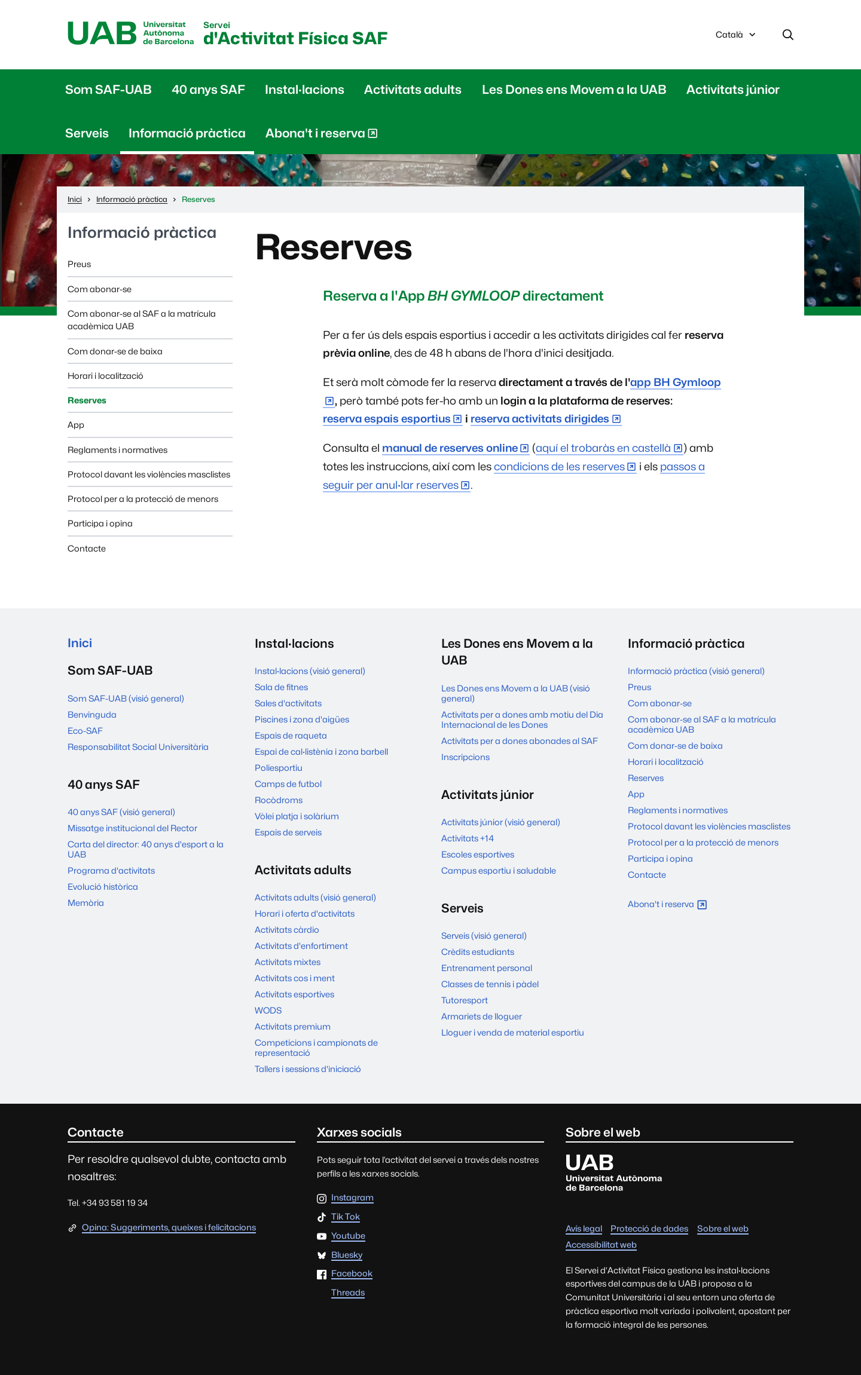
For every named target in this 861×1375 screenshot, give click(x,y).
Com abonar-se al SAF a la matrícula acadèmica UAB (142, 320)
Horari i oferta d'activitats (305, 914)
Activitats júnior (733, 89)
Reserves (87, 401)
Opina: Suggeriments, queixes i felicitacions (169, 1227)
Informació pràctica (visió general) (696, 671)
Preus (79, 264)
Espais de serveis (288, 833)
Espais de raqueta (291, 736)
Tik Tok (345, 1217)
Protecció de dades (649, 1229)
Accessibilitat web (601, 1245)
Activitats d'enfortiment (301, 946)
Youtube (348, 1236)
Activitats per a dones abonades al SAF (519, 741)
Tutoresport (464, 1001)
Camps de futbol (288, 784)
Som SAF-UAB (108, 89)
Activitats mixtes (287, 962)
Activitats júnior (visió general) (500, 822)
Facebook (352, 1274)
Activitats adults (413, 89)
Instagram (352, 1198)
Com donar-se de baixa (115, 351)
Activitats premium (293, 1027)
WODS (268, 1011)
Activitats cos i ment (295, 978)
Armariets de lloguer (481, 1017)
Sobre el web (723, 1229)
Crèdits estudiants (477, 952)
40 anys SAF (208, 89)
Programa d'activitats (111, 871)
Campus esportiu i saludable (498, 871)
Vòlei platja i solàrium (297, 816)
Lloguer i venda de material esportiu (512, 1033)
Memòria (86, 904)
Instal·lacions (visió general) (310, 671)
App (76, 425)
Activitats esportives (294, 995)
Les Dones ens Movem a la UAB (574, 89)
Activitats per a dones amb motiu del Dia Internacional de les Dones (522, 719)
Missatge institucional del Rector (132, 829)
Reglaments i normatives (117, 450)
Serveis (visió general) (484, 936)
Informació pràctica (187, 133)
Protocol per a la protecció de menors (143, 499)
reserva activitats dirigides (540, 419)
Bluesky (346, 1255)
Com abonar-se (100, 289)
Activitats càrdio (287, 930)
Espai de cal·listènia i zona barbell (321, 752)
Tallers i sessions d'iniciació (308, 1069)
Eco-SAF (85, 731)
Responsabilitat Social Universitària (138, 747)
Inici (80, 643)
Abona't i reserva (321, 136)
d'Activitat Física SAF (301, 35)
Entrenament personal (486, 968)
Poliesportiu (279, 768)
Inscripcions (465, 757)
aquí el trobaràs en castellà (603, 448)
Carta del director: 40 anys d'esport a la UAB (146, 850)
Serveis (87, 133)
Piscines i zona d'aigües (302, 720)
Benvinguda (92, 715)
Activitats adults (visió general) (315, 898)
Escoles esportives (477, 855)
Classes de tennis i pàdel (490, 984)
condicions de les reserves (559, 467)
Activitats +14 (467, 839)
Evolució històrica (103, 888)
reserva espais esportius (387, 419)
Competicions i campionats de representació (316, 1048)
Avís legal (584, 1229)
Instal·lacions (304, 89)
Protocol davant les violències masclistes (149, 475)
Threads (348, 1293)
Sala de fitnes (281, 687)
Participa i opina (100, 524)
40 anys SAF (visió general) (121, 813)
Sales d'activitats (288, 704)
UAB (132, 34)
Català (736, 38)
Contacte (87, 548)
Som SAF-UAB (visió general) (126, 699)
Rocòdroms (279, 800)
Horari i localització (106, 376)
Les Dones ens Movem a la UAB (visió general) (515, 693)
